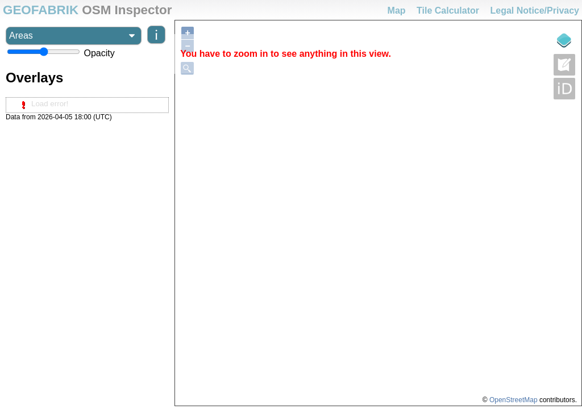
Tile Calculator (448, 10)
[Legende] (564, 40)
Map (397, 10)
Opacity (99, 53)
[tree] (87, 105)
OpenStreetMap (513, 400)
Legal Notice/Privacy (534, 10)
